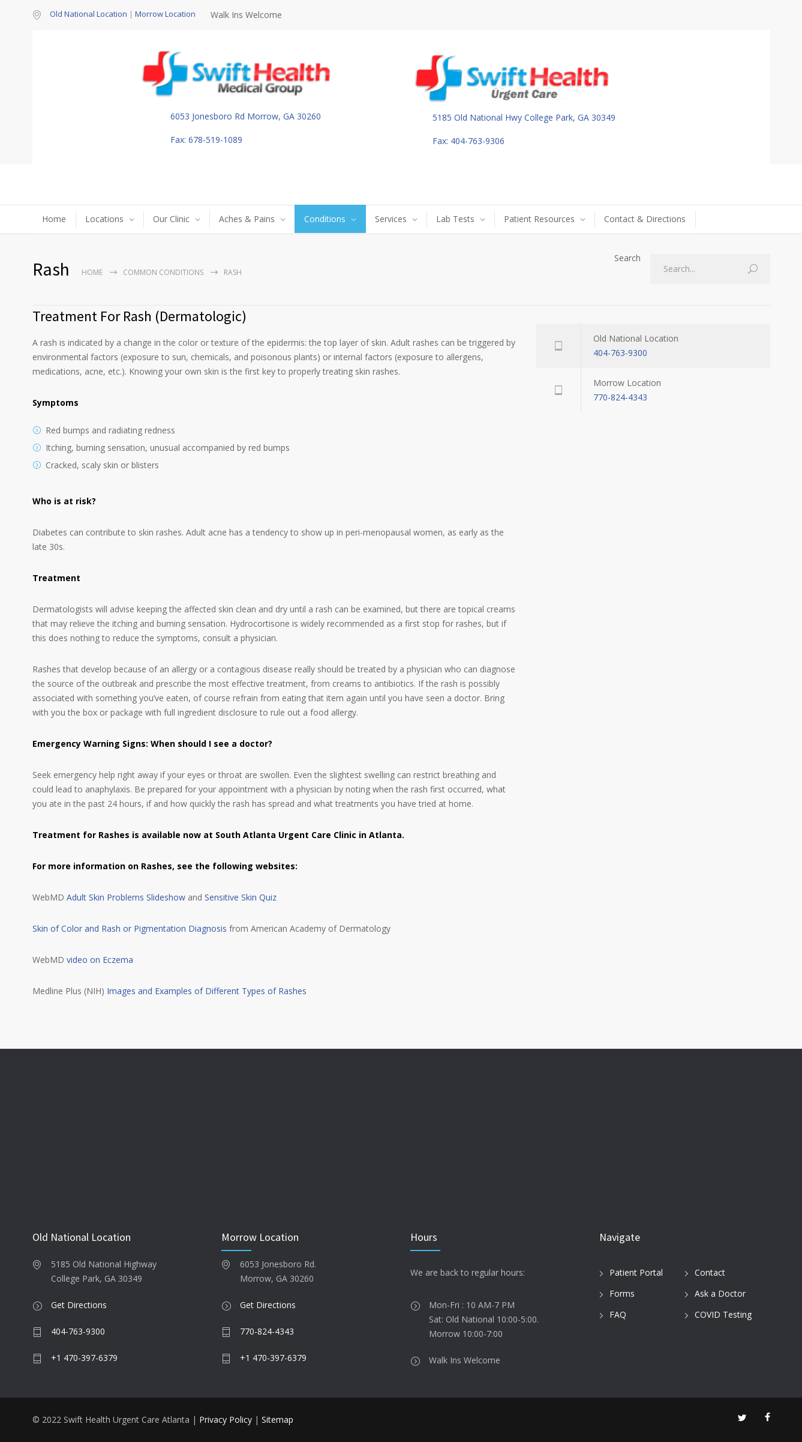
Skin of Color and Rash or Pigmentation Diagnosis (129, 928)
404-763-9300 (620, 352)
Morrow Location (165, 13)
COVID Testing (723, 1314)
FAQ (617, 1314)
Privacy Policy (225, 1419)
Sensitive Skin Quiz (241, 897)
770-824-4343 (620, 397)
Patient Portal (636, 1272)
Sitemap (277, 1419)
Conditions (325, 219)
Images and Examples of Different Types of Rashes (207, 991)
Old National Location (88, 13)
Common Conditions (163, 272)
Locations (104, 219)
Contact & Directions (645, 219)
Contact (710, 1272)
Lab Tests (455, 219)
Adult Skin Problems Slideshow (126, 897)
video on (85, 959)
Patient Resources (539, 219)
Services (391, 219)
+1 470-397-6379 (84, 1357)
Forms (622, 1293)
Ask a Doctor (720, 1293)
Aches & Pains (247, 219)
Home (54, 219)
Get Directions (79, 1305)
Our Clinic (171, 219)
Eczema (118, 959)
